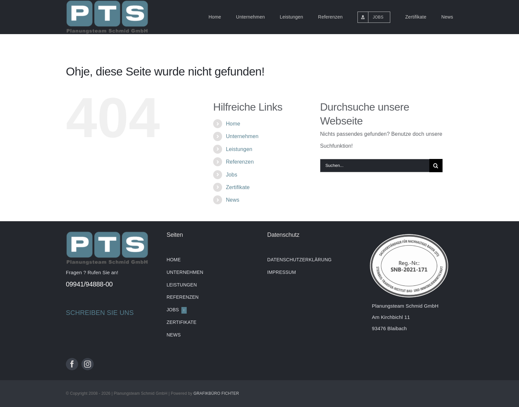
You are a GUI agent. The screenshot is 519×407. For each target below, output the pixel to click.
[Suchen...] (374, 165)
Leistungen (239, 149)
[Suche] (436, 165)
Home (233, 124)
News (232, 200)
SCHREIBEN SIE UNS (100, 312)
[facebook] (72, 364)
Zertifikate (238, 187)
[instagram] (87, 364)
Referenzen (240, 162)
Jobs (231, 175)
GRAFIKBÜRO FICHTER (216, 393)
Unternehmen (242, 136)
